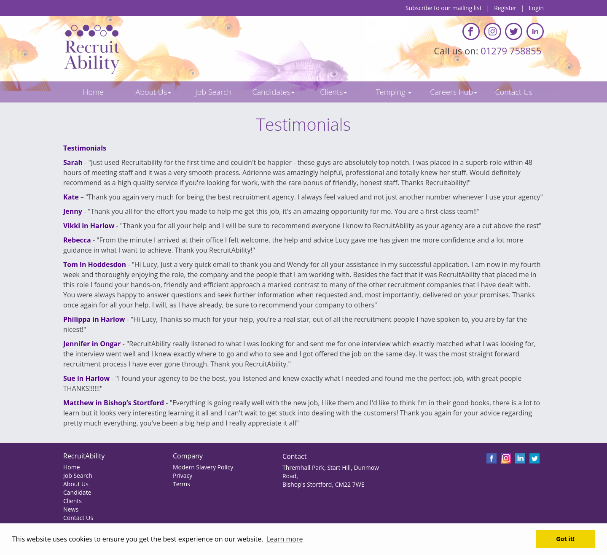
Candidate (77, 492)
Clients (72, 501)
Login (536, 8)
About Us (76, 484)
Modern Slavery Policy (203, 467)
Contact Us (78, 518)
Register (505, 8)
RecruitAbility (84, 456)
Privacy (182, 475)
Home (71, 467)
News (70, 509)
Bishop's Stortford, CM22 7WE (323, 484)
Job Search (77, 475)
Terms (181, 484)
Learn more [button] (284, 539)
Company (188, 456)
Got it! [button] (565, 539)
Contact (294, 456)
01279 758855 (512, 50)
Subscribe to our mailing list (444, 8)
